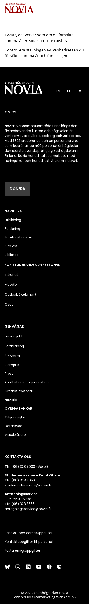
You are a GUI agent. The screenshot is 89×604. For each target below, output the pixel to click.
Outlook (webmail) (20, 294)
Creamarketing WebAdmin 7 (54, 597)
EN (58, 91)
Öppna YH (13, 356)
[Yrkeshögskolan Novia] (19, 8)
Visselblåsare (15, 434)
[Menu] (82, 8)
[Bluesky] (7, 566)
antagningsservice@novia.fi (28, 508)
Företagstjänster (18, 237)
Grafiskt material (19, 391)
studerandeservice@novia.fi (28, 485)
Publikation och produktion (27, 382)
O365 (9, 304)
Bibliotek (11, 254)
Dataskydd (13, 426)
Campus (12, 364)
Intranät (11, 274)
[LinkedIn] (28, 566)
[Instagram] (18, 566)
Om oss (11, 246)
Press (9, 373)
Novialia (11, 399)
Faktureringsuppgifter (22, 550)
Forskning (12, 228)
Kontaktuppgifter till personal (29, 541)
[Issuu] (59, 566)
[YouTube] (38, 566)
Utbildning (13, 219)
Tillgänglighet (16, 417)
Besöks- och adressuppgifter (28, 533)
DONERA (17, 188)
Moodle (11, 284)
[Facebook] (49, 566)
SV (78, 91)
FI (68, 91)
